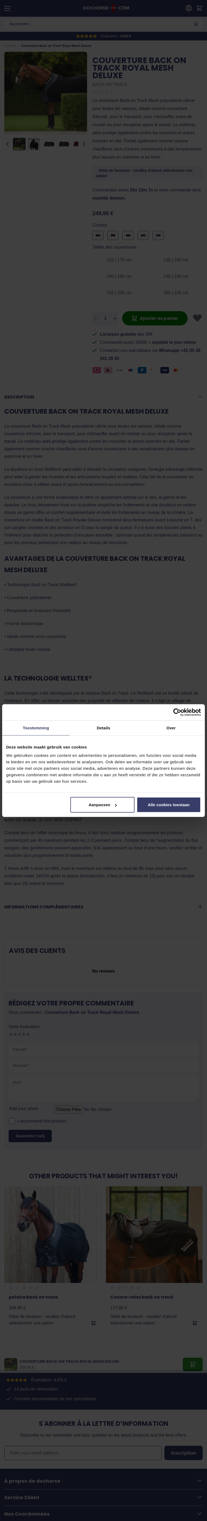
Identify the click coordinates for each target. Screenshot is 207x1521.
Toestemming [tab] (36, 727)
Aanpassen (102, 804)
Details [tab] (103, 727)
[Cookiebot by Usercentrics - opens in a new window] (177, 712)
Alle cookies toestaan (169, 804)
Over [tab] (171, 727)
